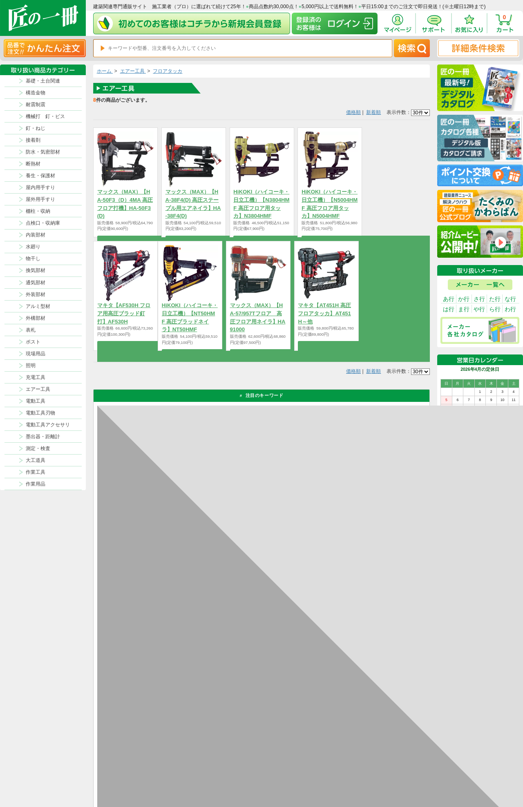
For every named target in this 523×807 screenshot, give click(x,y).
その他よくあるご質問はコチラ (358, 632)
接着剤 (33, 140)
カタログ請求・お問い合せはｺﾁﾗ (359, 663)
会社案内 (286, 781)
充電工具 (35, 377)
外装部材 (35, 294)
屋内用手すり (40, 187)
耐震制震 (35, 104)
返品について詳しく (343, 542)
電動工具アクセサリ (48, 425)
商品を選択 (125, 240)
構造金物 (35, 93)
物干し (33, 258)
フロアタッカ (167, 71)
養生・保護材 (40, 175)
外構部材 (35, 318)
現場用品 (35, 354)
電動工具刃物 (40, 413)
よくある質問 (328, 781)
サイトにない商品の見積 (393, 772)
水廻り (33, 247)
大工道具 (35, 460)
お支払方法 (326, 755)
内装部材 (35, 235)
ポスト (33, 342)
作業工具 (35, 472)
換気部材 (35, 270)
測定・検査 (38, 448)
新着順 (373, 112)
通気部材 (35, 282)
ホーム (105, 71)
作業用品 (35, 484)
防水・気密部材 (43, 152)
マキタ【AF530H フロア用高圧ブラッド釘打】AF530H (124, 313)
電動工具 (35, 401)
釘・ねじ (35, 128)
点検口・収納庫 (43, 223)
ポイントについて (295, 764)
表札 (31, 330)
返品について (290, 755)
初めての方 (288, 772)
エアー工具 (38, 389)
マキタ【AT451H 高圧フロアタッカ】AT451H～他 (324, 313)
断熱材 (33, 164)
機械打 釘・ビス (45, 116)
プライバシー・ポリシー (393, 755)
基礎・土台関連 (43, 81)
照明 (31, 365)
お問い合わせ (328, 772)
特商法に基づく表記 (389, 764)
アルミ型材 (38, 306)
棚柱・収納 (38, 211)
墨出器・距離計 (43, 436)
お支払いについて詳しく (147, 695)
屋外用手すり (40, 199)
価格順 (353, 112)
